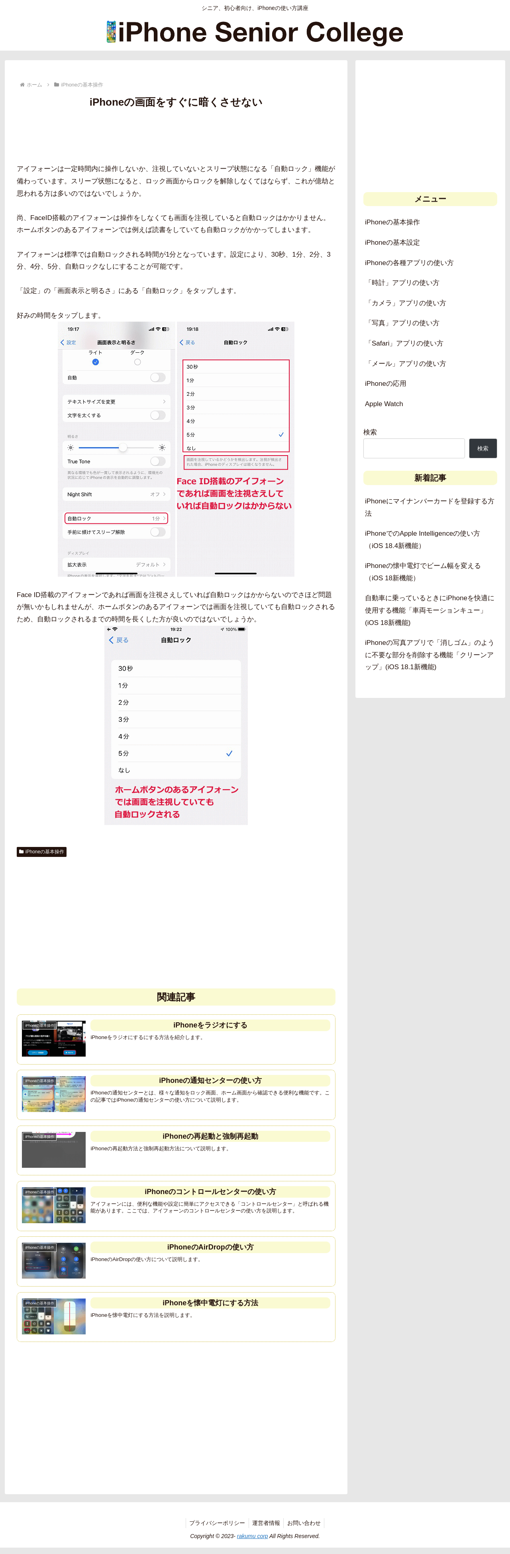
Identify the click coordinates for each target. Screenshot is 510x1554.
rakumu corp (252, 1542)
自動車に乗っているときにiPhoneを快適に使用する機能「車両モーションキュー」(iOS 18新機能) (429, 610)
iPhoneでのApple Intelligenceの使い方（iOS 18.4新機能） (422, 540)
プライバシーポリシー (216, 1529)
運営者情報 (266, 1529)
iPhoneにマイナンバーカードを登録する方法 (429, 507)
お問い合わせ (305, 1529)
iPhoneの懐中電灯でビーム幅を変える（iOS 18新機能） (423, 572)
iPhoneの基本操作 (41, 852)
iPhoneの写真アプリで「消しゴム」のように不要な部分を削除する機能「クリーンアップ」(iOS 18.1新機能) (429, 655)
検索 (370, 432)
